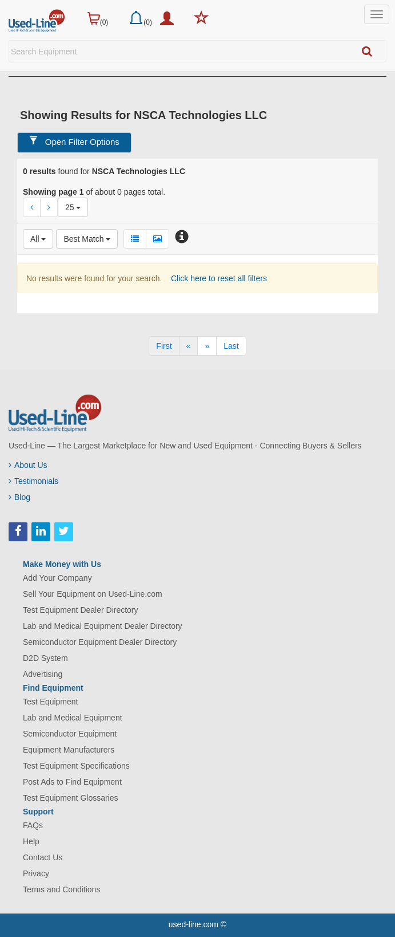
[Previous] (188, 346)
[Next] (207, 346)
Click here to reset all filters (218, 278)
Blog (19, 497)
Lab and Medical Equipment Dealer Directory (102, 626)
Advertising (42, 674)
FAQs (33, 825)
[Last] (231, 346)
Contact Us (42, 857)
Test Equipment (50, 701)
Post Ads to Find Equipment (72, 781)
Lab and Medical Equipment (72, 717)
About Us (28, 465)
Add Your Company (57, 577)
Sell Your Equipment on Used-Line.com (92, 594)
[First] (164, 346)
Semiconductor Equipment (70, 733)
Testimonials (33, 481)
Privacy (36, 873)
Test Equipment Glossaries (70, 797)
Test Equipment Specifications (76, 765)
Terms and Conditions (61, 889)
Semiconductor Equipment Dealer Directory (100, 642)
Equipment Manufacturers (68, 749)
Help (31, 841)
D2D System (45, 658)
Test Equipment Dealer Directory (80, 610)
